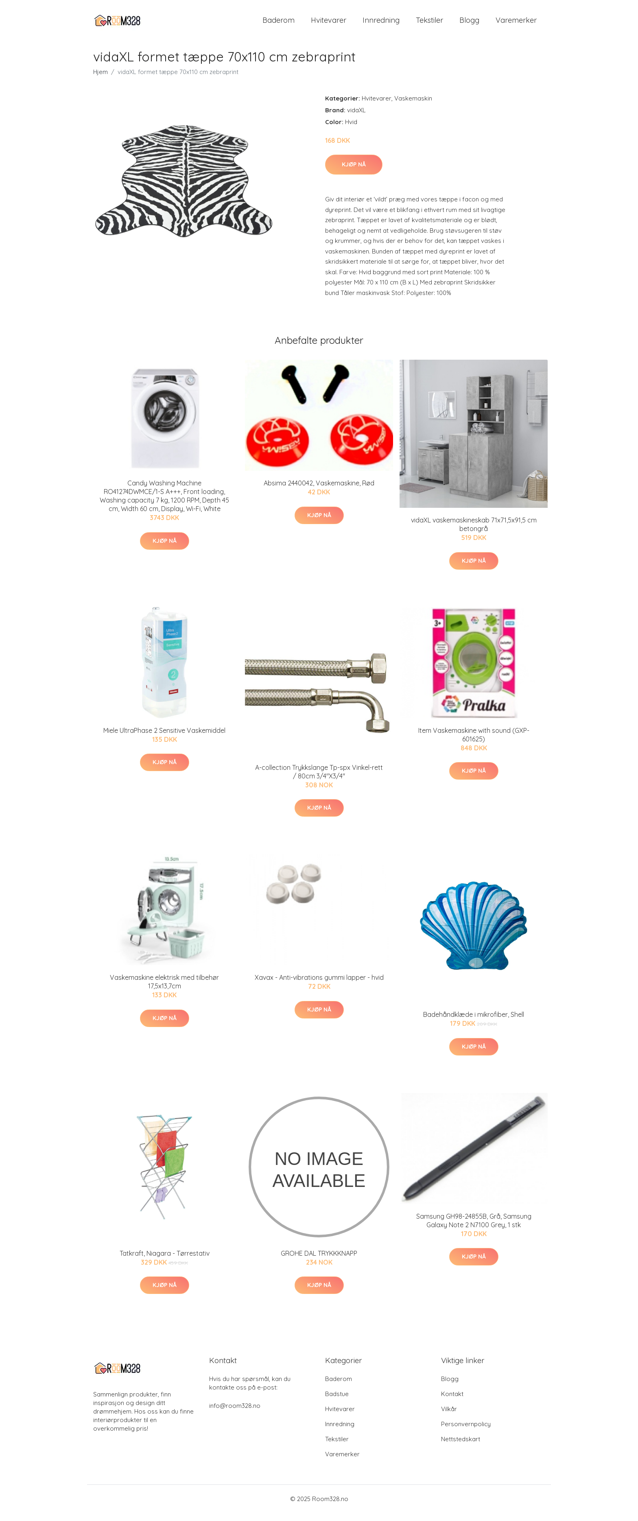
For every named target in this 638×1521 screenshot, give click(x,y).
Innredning (381, 24)
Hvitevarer (328, 24)
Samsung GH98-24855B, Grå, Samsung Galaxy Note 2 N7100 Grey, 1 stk (473, 1228)
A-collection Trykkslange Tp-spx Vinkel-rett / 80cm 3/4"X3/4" (319, 779)
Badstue (337, 1402)
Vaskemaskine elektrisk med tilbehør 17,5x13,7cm (164, 989)
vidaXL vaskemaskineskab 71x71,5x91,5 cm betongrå (474, 532)
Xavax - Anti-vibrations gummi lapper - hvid (319, 985)
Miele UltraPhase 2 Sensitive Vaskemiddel (164, 738)
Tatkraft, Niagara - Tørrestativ (165, 1261)
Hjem (100, 80)
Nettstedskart (460, 1447)
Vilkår (449, 1417)
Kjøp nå (354, 172)
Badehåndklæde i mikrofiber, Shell (473, 1022)
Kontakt (452, 1402)
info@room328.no (234, 1414)
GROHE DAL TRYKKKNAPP (319, 1261)
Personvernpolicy (466, 1432)
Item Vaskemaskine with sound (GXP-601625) (473, 742)
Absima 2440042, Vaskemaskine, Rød (319, 491)
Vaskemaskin (413, 106)
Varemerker (516, 24)
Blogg (469, 24)
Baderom (278, 24)
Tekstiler (429, 24)
